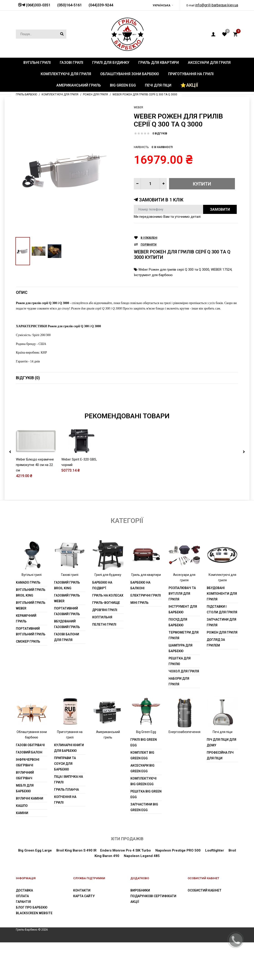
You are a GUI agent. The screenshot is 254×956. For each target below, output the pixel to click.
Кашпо (22, 805)
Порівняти (149, 245)
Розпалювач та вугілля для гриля (182, 593)
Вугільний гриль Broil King (30, 592)
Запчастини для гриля (221, 622)
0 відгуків (159, 133)
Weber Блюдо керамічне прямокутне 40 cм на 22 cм (35, 464)
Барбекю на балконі (140, 585)
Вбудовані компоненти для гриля (222, 593)
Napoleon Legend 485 (142, 856)
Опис (21, 292)
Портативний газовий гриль (67, 611)
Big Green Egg (146, 732)
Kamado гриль (28, 582)
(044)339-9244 (101, 5)
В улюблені (149, 238)
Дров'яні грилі (104, 610)
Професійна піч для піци (220, 755)
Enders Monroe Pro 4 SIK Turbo (125, 850)
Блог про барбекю (31, 907)
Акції (134, 902)
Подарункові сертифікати (153, 896)
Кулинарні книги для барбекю (69, 748)
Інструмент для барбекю (153, 275)
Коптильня (102, 617)
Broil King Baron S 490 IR (76, 850)
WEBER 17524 (221, 269)
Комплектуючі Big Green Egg (143, 781)
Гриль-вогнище (106, 602)
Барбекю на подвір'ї (102, 585)
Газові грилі (69, 575)
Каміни (22, 813)
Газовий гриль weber (67, 598)
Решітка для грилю (180, 661)
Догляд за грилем (216, 642)
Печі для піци (222, 732)
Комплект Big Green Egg (142, 755)
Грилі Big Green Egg (143, 742)
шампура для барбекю (180, 648)
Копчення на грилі (65, 799)
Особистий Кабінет (205, 890)
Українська (161, 5)
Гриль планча (66, 789)
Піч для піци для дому (221, 742)
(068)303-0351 (37, 5)
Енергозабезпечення (184, 732)
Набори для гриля (179, 681)
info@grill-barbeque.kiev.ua (216, 5)
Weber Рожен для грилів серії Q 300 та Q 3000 (173, 269)
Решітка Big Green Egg (146, 794)
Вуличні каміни (29, 798)
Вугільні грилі (32, 575)
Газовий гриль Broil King (67, 585)
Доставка (24, 890)
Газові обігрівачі (30, 745)
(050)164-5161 (69, 5)
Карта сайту (84, 896)
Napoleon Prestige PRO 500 (177, 850)
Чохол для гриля (184, 671)
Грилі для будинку (108, 575)
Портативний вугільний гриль (30, 631)
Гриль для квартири (146, 575)
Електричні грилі (145, 595)
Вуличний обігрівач (25, 775)
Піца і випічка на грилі (68, 779)
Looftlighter (214, 850)
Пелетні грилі (104, 624)
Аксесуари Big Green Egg (142, 768)
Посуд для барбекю (178, 622)
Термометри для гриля (184, 635)
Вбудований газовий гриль (67, 624)
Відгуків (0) (28, 377)
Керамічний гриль (26, 618)
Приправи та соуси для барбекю (65, 763)
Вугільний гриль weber (30, 605)
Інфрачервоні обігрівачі (27, 762)
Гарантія (23, 902)
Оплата (22, 896)
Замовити (220, 209)
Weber (138, 107)
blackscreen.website (34, 913)
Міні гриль (139, 602)
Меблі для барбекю (25, 788)
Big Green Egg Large (35, 850)
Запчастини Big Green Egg (144, 807)
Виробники (140, 890)
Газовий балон (29, 752)
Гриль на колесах (107, 595)
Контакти (81, 890)
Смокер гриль (28, 641)
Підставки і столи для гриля (222, 609)
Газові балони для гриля (66, 637)
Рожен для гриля (222, 632)
